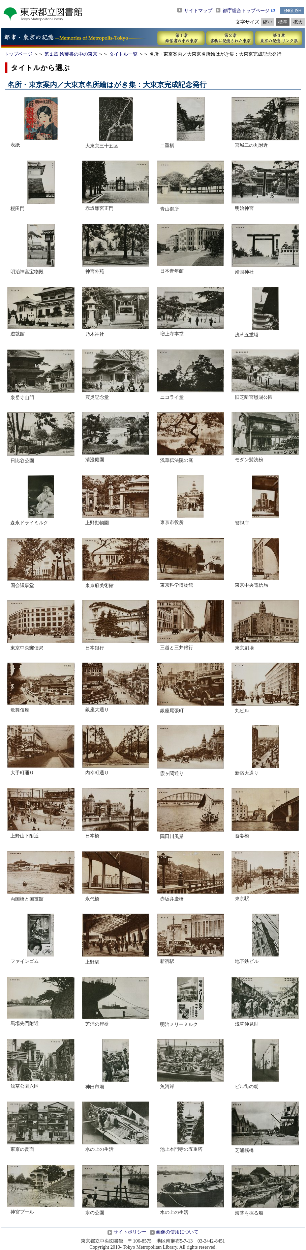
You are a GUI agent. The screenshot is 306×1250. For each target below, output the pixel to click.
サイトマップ (198, 10)
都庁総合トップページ (246, 10)
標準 (282, 22)
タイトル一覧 (123, 54)
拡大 (298, 22)
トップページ (18, 54)
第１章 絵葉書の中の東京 (70, 54)
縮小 (267, 22)
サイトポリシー (130, 1231)
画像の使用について (177, 1231)
